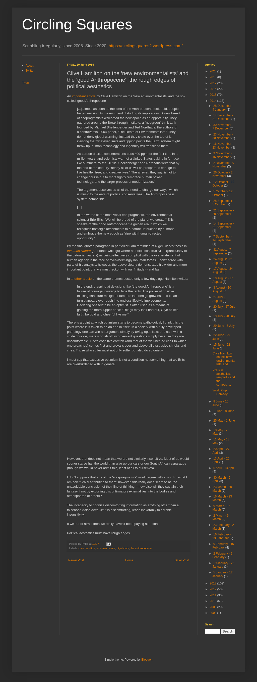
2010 (213, 601)
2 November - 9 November (223, 164)
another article (81, 279)
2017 (213, 83)
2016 (213, 89)
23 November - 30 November (222, 136)
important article (84, 96)
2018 (213, 77)
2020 (213, 71)
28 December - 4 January (222, 107)
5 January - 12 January (222, 574)
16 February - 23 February (221, 536)
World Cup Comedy (220, 392)
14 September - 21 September (223, 225)
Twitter (30, 70)
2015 (213, 95)
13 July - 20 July (224, 316)
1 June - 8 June (223, 411)
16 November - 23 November (222, 145)
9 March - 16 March (221, 507)
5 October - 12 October (222, 193)
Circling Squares (77, 24)
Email (25, 83)
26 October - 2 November (222, 174)
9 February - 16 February (223, 545)
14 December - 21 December (222, 117)
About (29, 65)
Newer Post (76, 560)
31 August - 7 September (221, 251)
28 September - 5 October (223, 202)
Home (129, 560)
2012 (213, 589)
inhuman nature (105, 548)
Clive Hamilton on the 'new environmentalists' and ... (224, 359)
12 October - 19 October (223, 183)
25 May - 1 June (224, 420)
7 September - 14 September (222, 238)
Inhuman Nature (79, 251)
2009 (213, 607)
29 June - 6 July (224, 326)
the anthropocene (141, 548)
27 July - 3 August (219, 298)
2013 (213, 583)
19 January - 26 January (223, 564)
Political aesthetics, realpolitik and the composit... (224, 378)
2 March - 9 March (220, 517)
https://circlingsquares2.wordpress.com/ (146, 45)
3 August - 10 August (221, 289)
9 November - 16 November (221, 155)
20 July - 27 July (224, 306)
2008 (213, 613)
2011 (213, 595)
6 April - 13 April (223, 468)
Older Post (181, 560)
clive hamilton (87, 548)
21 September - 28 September (223, 212)
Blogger (146, 659)
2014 (213, 101)
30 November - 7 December (222, 126)
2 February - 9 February (222, 555)
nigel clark (123, 548)
